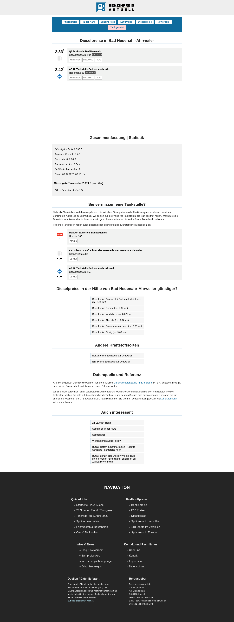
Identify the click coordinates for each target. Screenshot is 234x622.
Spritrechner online (87, 521)
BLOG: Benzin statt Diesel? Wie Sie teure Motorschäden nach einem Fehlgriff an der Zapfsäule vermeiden (114, 459)
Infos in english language (97, 561)
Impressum (136, 561)
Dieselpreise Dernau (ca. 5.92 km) (110, 308)
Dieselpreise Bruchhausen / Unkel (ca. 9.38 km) (117, 326)
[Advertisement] (117, 106)
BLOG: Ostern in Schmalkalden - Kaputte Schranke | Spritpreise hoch (113, 448)
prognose (88, 59)
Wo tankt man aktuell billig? (106, 441)
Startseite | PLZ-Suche (90, 505)
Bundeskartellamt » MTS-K (80, 601)
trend (98, 59)
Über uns (134, 550)
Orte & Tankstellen (87, 532)
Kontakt (133, 555)
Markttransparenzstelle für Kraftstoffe (133, 382)
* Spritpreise (70, 22)
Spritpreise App (91, 555)
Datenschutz (136, 566)
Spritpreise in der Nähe (104, 428)
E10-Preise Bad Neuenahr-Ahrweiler (111, 361)
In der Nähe (89, 22)
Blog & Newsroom (92, 550)
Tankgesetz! (117, 27)
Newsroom (163, 22)
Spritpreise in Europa (144, 532)
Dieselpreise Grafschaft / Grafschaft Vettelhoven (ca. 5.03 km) (117, 300)
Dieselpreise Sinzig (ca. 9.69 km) (109, 332)
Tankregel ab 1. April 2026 (92, 516)
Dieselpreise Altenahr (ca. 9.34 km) (110, 320)
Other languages (92, 566)
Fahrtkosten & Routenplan (92, 527)
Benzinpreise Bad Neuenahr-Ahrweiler (112, 355)
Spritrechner (98, 435)
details (73, 241)
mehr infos (75, 59)
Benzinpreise (107, 22)
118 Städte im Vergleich (145, 527)
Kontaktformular (168, 398)
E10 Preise (126, 22)
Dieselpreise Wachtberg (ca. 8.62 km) (111, 314)
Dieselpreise (145, 22)
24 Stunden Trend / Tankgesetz (95, 510)
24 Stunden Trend (101, 422)
